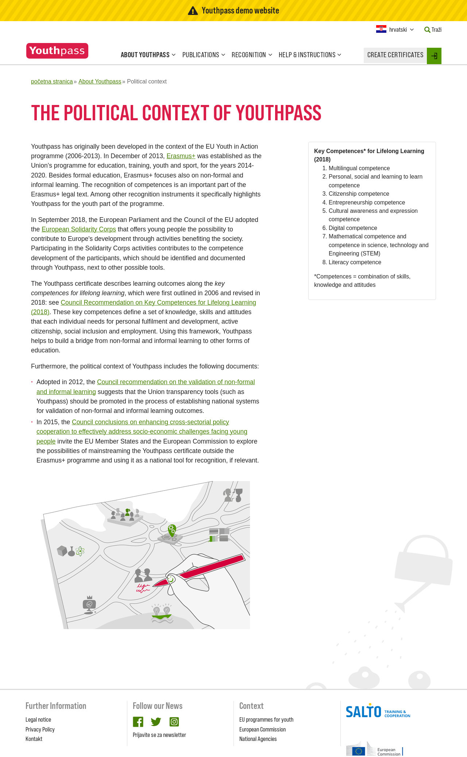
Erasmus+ (181, 156)
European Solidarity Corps (79, 229)
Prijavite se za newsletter (159, 734)
